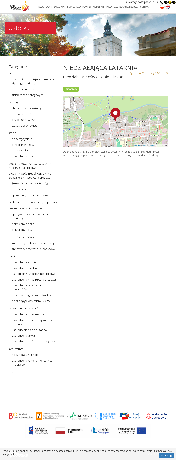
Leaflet (137, 145)
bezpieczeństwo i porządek (25, 208)
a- (158, 2)
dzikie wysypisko (22, 139)
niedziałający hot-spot (25, 355)
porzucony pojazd (23, 224)
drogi (11, 256)
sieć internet (15, 349)
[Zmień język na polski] (162, 7)
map (78, 6)
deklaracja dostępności (138, 2)
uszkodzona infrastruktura (28, 314)
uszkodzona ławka (23, 336)
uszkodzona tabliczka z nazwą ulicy (33, 341)
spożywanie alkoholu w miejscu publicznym (31, 216)
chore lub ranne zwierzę (26, 108)
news (41, 6)
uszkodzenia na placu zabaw (29, 330)
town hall (112, 6)
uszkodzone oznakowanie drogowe (34, 274)
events (49, 6)
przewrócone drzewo (25, 89)
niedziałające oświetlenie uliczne (31, 301)
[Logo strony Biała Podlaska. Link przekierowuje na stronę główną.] (19, 6)
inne (11, 372)
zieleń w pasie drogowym (27, 95)
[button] (115, 114)
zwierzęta (14, 102)
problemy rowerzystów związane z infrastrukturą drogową (29, 166)
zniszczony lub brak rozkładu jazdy (33, 243)
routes (71, 6)
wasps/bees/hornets (24, 125)
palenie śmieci (20, 150)
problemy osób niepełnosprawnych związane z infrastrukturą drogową (30, 175)
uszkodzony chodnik (24, 268)
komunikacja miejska (21, 237)
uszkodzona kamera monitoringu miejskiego (32, 362)
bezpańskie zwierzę (24, 120)
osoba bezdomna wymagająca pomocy (33, 202)
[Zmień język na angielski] (167, 7)
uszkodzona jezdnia (24, 262)
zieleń (12, 73)
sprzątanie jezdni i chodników (30, 195)
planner (86, 6)
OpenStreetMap (150, 145)
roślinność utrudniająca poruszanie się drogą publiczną (33, 81)
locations (59, 6)
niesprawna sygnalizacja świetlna (32, 295)
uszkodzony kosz (22, 156)
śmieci (12, 133)
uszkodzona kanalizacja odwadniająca (26, 287)
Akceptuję (166, 455)
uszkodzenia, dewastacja (23, 308)
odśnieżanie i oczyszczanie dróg (28, 183)
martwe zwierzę (21, 114)
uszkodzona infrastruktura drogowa (34, 279)
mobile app (98, 6)
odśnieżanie (19, 189)
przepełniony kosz (23, 145)
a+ (154, 2)
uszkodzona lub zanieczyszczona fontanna (32, 322)
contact (145, 6)
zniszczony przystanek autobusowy (33, 249)
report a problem (128, 6)
